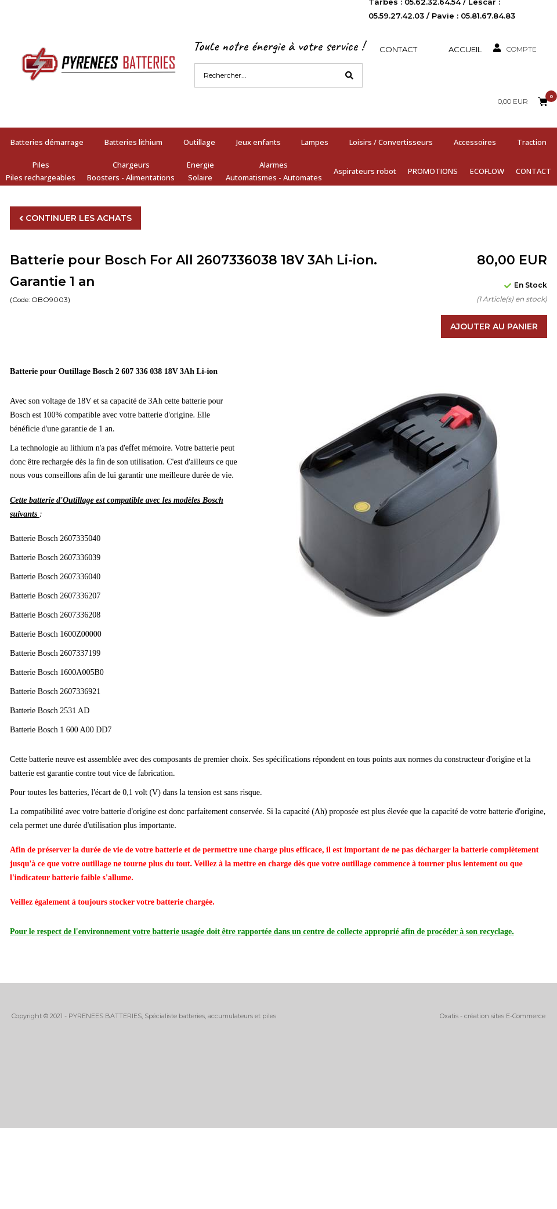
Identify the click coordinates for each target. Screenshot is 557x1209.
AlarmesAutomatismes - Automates (274, 171)
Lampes (314, 142)
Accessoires (475, 142)
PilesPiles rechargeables (40, 171)
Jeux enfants (258, 142)
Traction (532, 142)
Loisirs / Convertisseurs (391, 142)
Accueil (465, 49)
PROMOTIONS (433, 171)
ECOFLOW (487, 171)
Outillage (199, 142)
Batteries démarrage (47, 142)
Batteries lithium (133, 142)
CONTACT (533, 171)
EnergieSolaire (200, 171)
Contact (398, 49)
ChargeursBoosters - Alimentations (131, 171)
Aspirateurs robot (365, 171)
